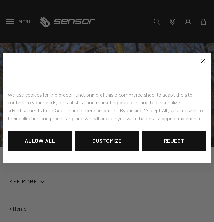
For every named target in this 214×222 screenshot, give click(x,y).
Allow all (40, 140)
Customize (107, 140)
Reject (174, 140)
